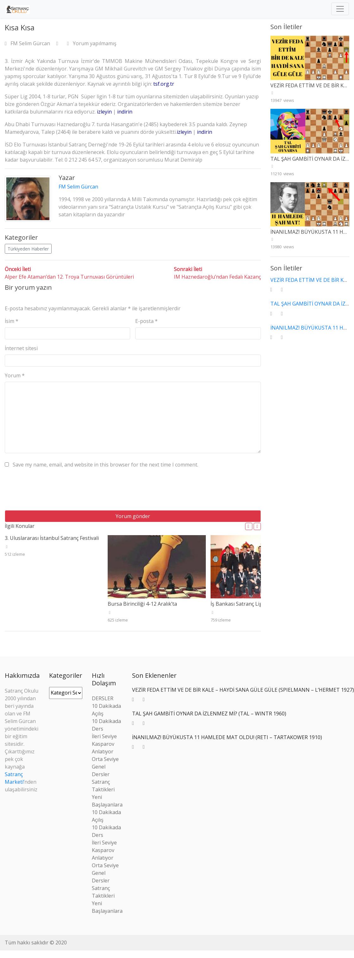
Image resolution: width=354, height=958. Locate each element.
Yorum (15, 375)
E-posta (146, 321)
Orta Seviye (105, 759)
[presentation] (53, 491)
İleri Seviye (104, 736)
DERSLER (102, 698)
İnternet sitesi (21, 348)
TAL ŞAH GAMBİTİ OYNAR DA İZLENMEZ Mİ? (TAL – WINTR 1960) (209, 713)
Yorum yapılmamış (92, 43)
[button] (248, 526)
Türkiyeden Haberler (28, 249)
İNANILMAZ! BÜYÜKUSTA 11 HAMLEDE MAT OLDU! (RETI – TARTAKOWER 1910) (227, 737)
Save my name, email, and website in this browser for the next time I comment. (105, 464)
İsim (11, 321)
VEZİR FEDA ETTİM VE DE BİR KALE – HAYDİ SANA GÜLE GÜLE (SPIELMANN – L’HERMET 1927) (243, 689)
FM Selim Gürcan (28, 43)
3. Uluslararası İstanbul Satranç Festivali (52, 538)
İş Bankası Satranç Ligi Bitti (243, 603)
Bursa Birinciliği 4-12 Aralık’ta (142, 603)
